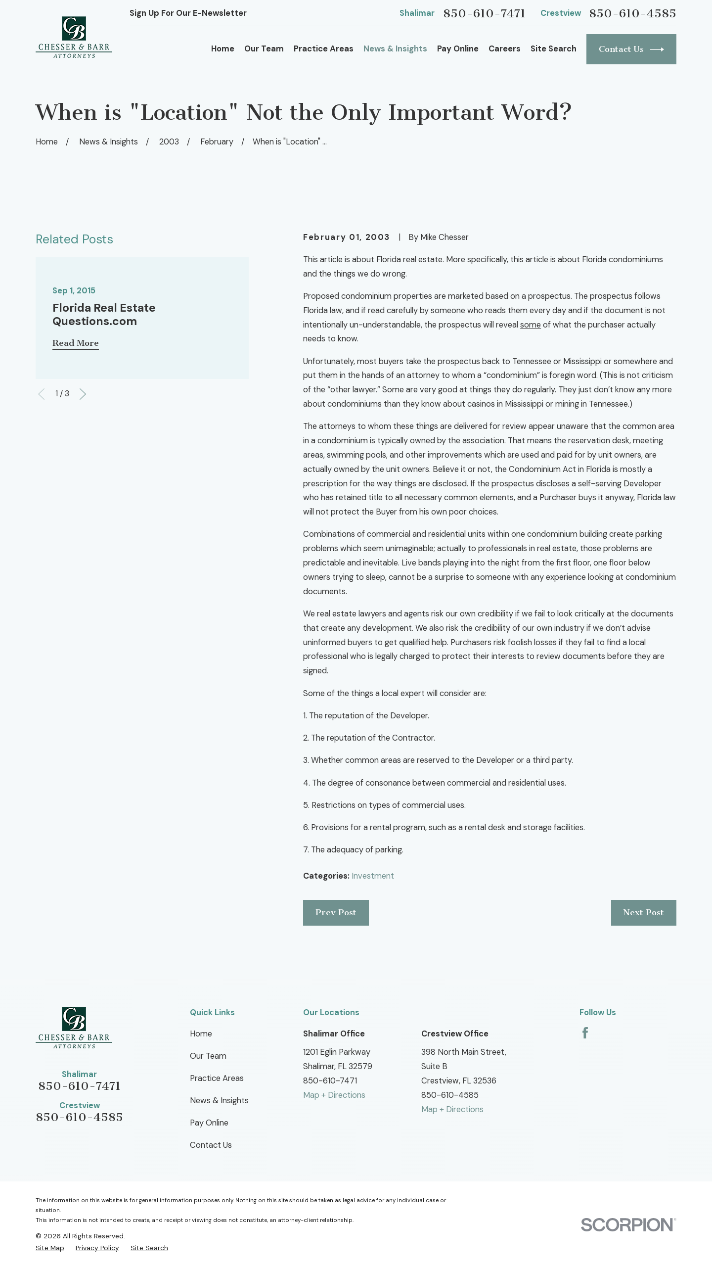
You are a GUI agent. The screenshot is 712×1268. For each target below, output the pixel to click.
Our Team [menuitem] (264, 49)
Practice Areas (217, 1078)
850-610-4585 (632, 13)
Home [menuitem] (222, 49)
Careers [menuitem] (505, 49)
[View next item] (83, 394)
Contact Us (631, 49)
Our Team (208, 1056)
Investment (373, 876)
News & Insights (219, 1100)
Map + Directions (334, 1095)
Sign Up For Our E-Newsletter (188, 13)
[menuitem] (50, 1248)
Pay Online (209, 1123)
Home (201, 1034)
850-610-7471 (484, 13)
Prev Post (335, 912)
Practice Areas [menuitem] (324, 49)
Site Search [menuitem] (554, 49)
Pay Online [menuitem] (458, 49)
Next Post (643, 912)
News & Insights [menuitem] (395, 49)
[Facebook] (585, 1032)
